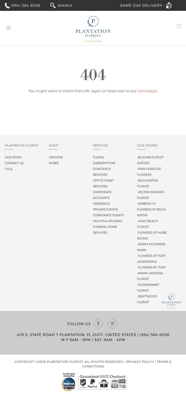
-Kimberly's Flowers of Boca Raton (151, 209)
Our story (13, 157)
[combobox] (69, 5)
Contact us (14, 163)
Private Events (105, 209)
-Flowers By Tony (151, 267)
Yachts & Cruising (108, 221)
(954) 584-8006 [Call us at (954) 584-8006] (155, 334)
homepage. (147, 91)
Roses (54, 163)
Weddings (101, 203)
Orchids (56, 157)
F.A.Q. (9, 168)
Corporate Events (108, 215)
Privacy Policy (140, 361)
